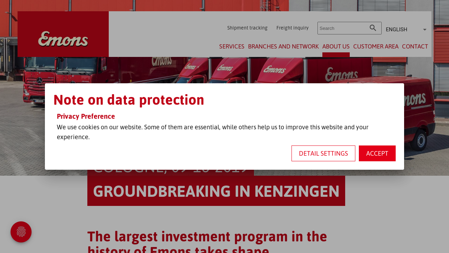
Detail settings (323, 153)
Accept (377, 153)
